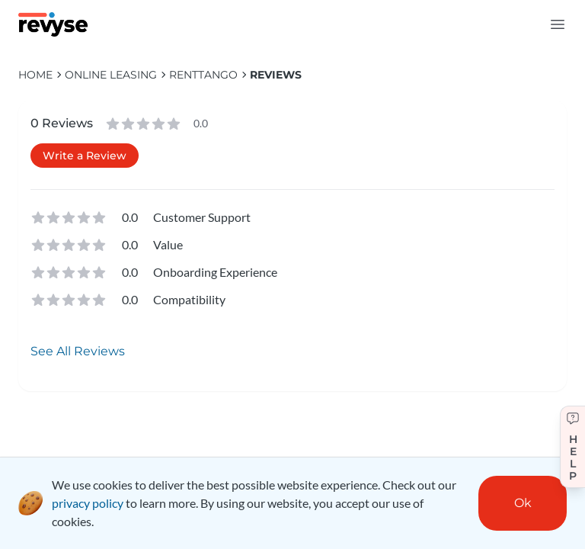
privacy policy (87, 503)
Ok (523, 503)
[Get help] (572, 447)
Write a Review (84, 155)
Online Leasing (111, 75)
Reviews (276, 75)
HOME (35, 75)
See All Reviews (77, 351)
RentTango (203, 75)
